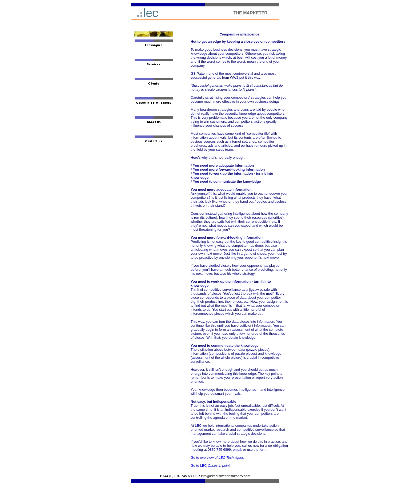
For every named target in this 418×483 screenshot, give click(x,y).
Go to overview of (217, 458)
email (237, 450)
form (262, 450)
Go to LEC (210, 466)
